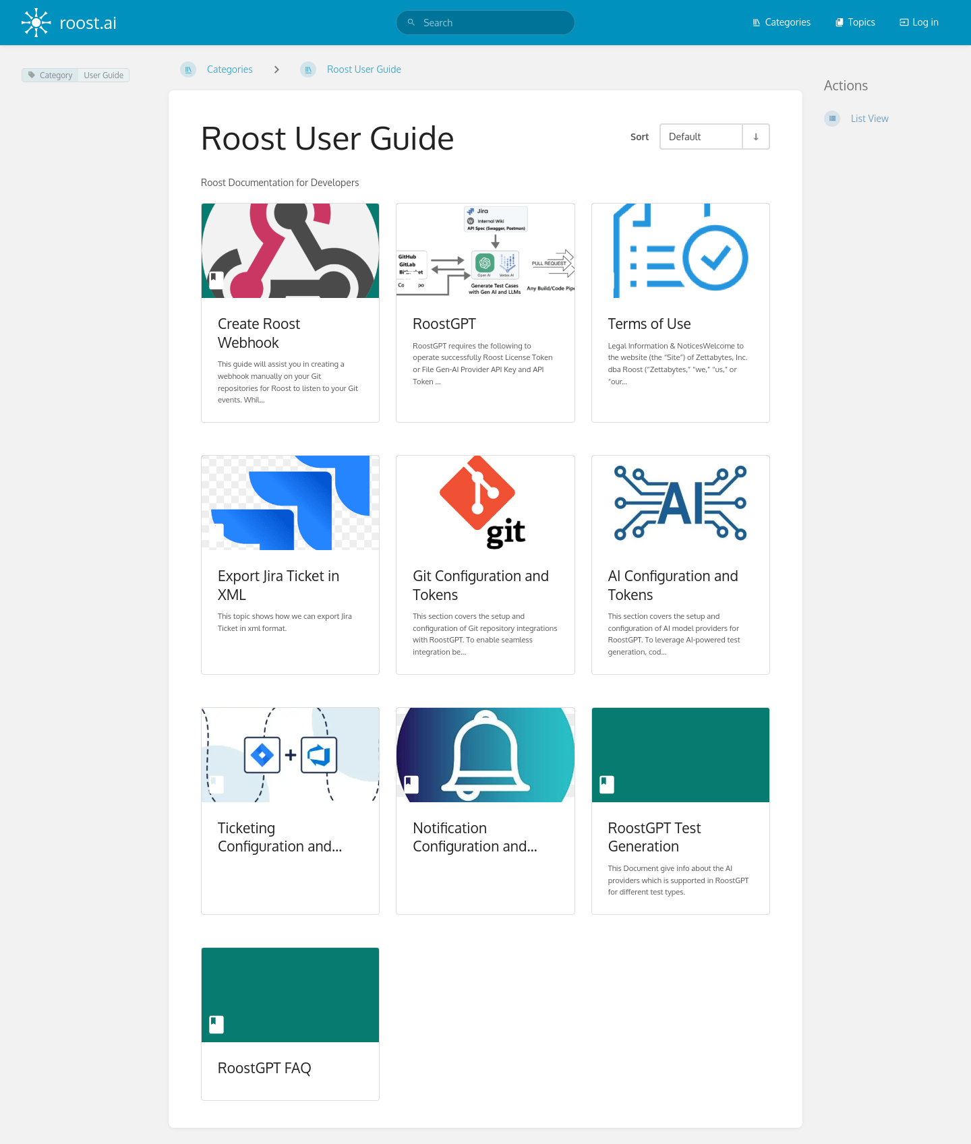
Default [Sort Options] (685, 136)
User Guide (103, 75)
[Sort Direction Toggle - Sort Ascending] (755, 136)
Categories (781, 22)
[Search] (411, 22)
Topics (855, 22)
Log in (919, 22)
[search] (485, 22)
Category (50, 75)
